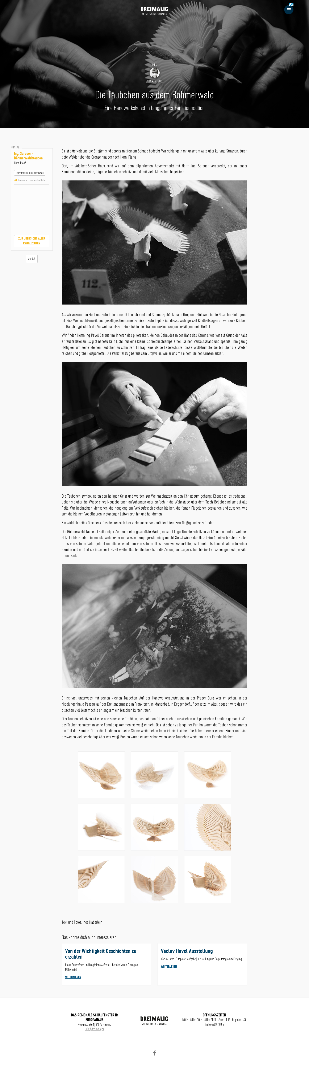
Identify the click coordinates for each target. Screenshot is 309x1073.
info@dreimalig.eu (94, 1029)
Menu (290, 9)
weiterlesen (73, 977)
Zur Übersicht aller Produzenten (31, 241)
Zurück (31, 259)
